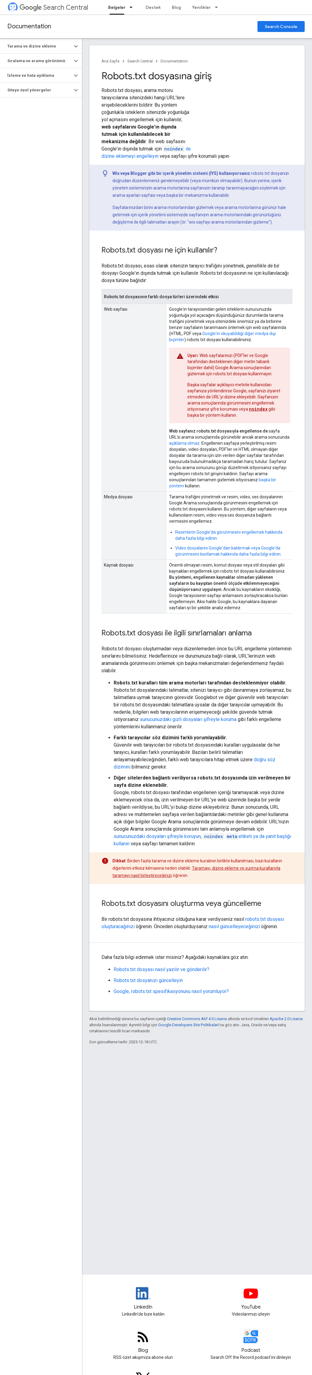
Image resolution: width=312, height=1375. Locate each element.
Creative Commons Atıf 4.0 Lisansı (197, 1018)
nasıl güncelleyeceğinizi (234, 926)
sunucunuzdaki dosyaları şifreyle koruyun (157, 836)
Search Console (281, 26)
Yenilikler (201, 7)
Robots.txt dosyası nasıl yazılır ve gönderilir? (161, 969)
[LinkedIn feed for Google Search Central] (143, 1298)
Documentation (29, 26)
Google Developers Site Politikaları (188, 1025)
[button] (36, 46)
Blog (176, 7)
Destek (153, 7)
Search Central (54, 7)
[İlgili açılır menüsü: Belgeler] (133, 7)
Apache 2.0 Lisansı (286, 1018)
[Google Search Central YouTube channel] (251, 1298)
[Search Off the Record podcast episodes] (251, 1341)
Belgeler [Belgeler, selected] (117, 7)
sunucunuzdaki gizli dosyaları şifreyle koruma (188, 719)
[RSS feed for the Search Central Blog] (143, 1341)
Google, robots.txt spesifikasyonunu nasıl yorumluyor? (171, 991)
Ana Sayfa (110, 61)
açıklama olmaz (184, 443)
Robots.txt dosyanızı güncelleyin (148, 980)
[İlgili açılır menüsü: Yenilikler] (218, 7)
